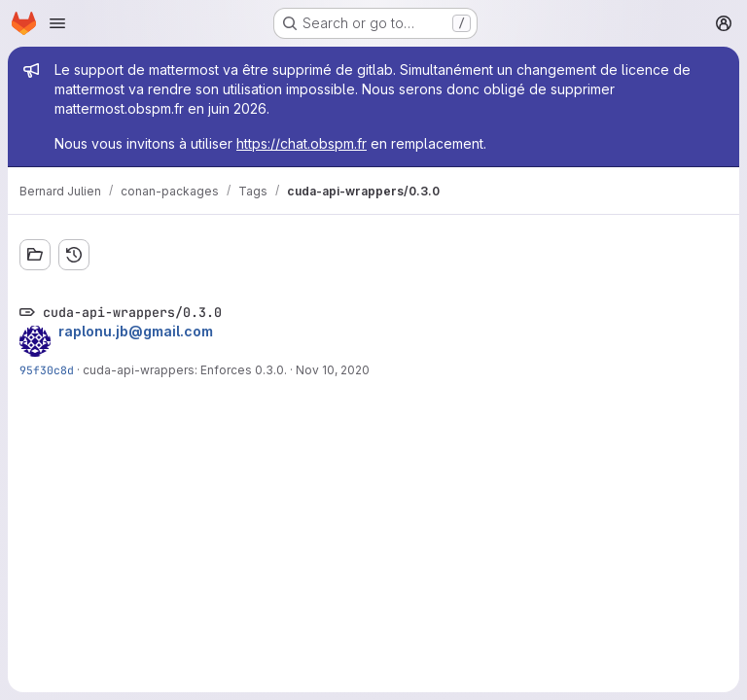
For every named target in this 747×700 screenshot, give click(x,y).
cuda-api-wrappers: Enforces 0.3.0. (185, 370)
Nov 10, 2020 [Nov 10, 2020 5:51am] (333, 370)
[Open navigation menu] (57, 23)
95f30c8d (46, 370)
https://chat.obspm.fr (301, 143)
